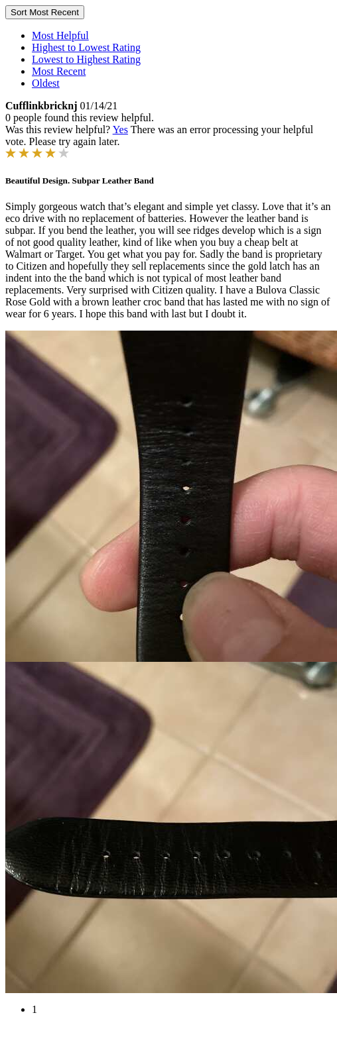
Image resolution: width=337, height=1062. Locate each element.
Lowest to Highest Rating (86, 59)
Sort (45, 12)
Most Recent (59, 71)
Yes (120, 129)
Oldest (46, 83)
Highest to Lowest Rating (86, 47)
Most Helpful (60, 35)
